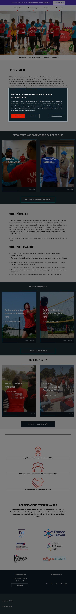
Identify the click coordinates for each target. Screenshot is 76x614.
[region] (38, 105)
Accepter (18, 116)
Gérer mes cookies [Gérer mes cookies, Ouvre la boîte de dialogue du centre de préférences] (57, 116)
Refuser (32, 116)
